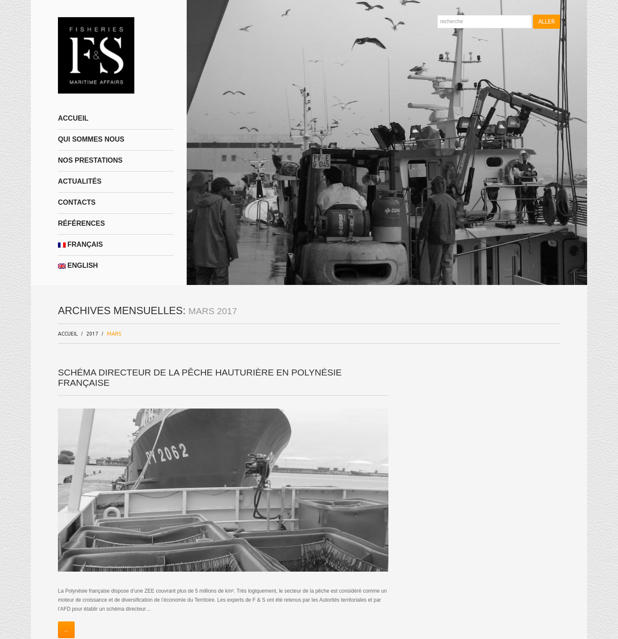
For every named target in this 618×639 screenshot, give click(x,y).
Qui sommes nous (91, 139)
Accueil (73, 118)
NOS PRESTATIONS (90, 160)
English (78, 265)
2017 (92, 333)
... (66, 630)
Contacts (77, 202)
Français (80, 244)
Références (81, 223)
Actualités (79, 181)
